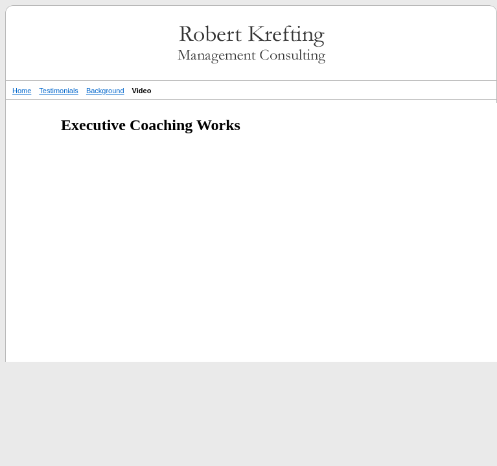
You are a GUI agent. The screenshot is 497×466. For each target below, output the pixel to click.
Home (21, 90)
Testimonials (58, 90)
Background (105, 90)
